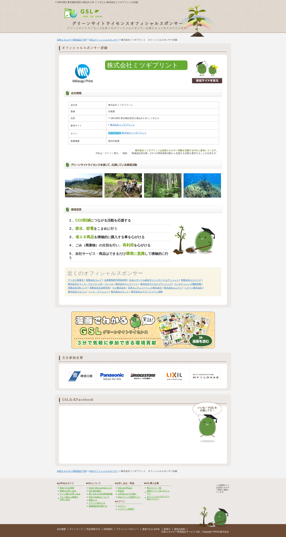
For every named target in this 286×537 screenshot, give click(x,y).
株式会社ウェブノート (127, 284)
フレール (108, 284)
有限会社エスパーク (191, 280)
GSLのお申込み (125, 488)
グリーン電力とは (97, 503)
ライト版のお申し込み (70, 494)
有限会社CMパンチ (77, 287)
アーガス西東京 (76, 280)
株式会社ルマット (120, 291)
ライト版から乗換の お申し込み (69, 498)
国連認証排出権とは (98, 506)
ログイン (122, 506)
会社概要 (61, 529)
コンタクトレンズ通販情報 (187, 284)
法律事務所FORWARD (115, 280)
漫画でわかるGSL (151, 529)
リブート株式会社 (193, 287)
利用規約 (108, 529)
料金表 (121, 491)
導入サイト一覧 (154, 488)
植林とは (93, 500)
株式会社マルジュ (77, 291)
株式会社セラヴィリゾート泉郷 (147, 291)
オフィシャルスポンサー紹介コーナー (158, 497)
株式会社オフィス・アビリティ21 (85, 284)
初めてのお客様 (67, 488)
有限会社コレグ (94, 280)
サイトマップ (76, 529)
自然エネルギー (169, 531)
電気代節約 (179, 529)
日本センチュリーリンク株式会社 (145, 287)
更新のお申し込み (68, 491)
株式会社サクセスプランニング (156, 284)
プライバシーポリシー (127, 529)
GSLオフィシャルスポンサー (104, 40)
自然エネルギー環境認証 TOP (72, 40)
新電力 (167, 529)
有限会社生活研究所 (100, 287)
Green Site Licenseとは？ (101, 488)
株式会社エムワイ (173, 287)
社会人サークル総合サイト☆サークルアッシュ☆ (154, 280)
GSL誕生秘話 (95, 491)
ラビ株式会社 (119, 287)
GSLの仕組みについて (99, 497)
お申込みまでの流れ (127, 494)
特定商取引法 (93, 529)
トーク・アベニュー (98, 291)
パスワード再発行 (126, 509)
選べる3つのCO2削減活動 (101, 494)
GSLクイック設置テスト (129, 497)
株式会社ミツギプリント (122, 124)
